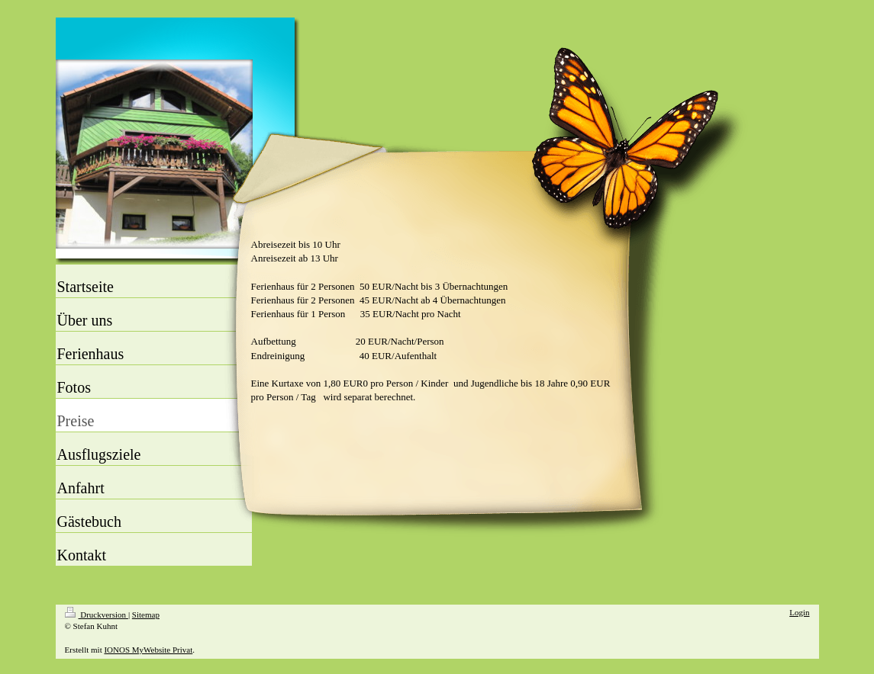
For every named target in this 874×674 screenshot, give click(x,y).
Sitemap (146, 614)
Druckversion (96, 614)
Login (799, 612)
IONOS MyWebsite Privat (148, 649)
